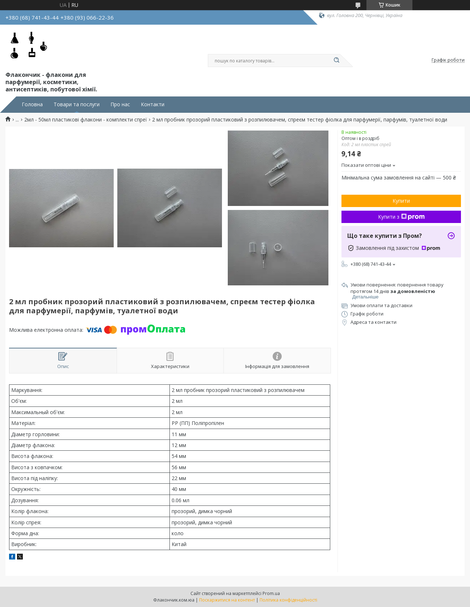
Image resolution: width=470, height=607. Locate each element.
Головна (32, 104)
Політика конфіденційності (288, 600)
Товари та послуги (77, 104)
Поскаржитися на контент (227, 600)
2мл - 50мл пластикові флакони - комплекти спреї (85, 119)
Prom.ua (271, 593)
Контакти (152, 104)
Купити (401, 200)
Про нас (120, 104)
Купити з (401, 216)
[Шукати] (336, 60)
